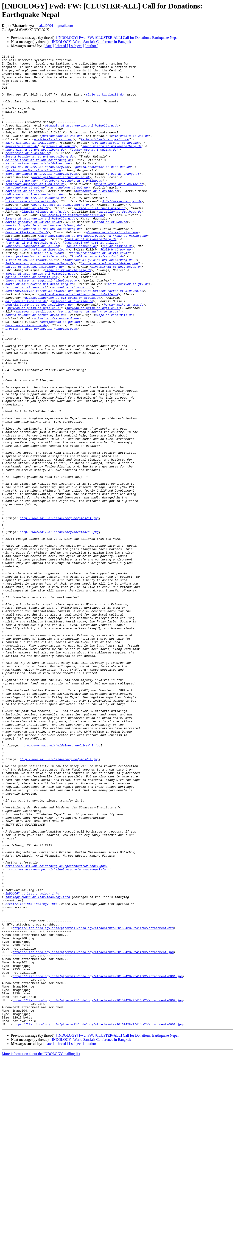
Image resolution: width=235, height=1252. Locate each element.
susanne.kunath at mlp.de (27, 239)
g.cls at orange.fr (123, 198)
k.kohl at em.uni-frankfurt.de (97, 297)
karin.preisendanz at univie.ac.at (99, 293)
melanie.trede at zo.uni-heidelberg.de (39, 181)
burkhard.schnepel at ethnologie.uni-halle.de (78, 342)
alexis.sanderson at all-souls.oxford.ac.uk (62, 346)
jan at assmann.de (81, 284)
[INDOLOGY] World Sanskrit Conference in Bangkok (90, 42)
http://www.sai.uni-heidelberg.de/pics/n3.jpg (61, 884)
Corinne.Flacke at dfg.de (27, 268)
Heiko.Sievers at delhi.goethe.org (61, 235)
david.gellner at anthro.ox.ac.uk (61, 202)
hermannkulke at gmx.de (123, 355)
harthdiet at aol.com (23, 218)
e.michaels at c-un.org (53, 156)
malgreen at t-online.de (26, 351)
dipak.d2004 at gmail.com (54, 26)
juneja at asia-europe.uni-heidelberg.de (40, 317)
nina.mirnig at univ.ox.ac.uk (116, 309)
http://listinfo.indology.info (31, 1074)
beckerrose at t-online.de (94, 169)
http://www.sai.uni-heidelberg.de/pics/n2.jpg (59, 627)
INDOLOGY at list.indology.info (32, 1061)
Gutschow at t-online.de (26, 379)
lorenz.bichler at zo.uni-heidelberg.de (39, 177)
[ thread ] (61, 46)
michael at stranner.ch (27, 334)
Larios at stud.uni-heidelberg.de (109, 305)
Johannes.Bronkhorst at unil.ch (91, 280)
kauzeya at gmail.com (34, 363)
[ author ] (91, 46)
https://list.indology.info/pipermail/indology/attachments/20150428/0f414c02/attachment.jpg (93, 1132)
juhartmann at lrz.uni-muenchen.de (35, 227)
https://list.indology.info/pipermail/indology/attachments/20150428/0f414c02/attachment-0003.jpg (98, 1218)
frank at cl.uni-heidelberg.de (90, 276)
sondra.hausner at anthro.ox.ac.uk (88, 363)
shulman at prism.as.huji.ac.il (34, 359)
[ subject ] (76, 46)
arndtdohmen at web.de (26, 214)
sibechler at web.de (110, 255)
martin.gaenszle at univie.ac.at (33, 255)
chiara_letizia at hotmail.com (31, 322)
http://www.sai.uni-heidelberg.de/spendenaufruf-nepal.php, (57, 1028)
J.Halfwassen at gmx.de (122, 231)
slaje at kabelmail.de (105, 103)
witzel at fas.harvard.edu (56, 371)
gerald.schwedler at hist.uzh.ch (103, 189)
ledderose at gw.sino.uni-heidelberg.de (98, 301)
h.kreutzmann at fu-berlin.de (31, 231)
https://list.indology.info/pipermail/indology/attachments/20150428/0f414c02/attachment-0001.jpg (98, 1161)
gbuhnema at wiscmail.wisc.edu (112, 268)
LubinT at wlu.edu (47, 293)
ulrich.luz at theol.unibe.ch (100, 239)
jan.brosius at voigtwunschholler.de (72, 247)
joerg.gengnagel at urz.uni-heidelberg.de (41, 198)
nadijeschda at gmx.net (61, 375)
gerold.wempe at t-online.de (119, 210)
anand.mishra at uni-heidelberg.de (111, 165)
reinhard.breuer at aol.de (115, 160)
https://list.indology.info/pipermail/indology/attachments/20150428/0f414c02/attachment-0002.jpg (98, 1189)
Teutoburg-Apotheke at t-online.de (72, 206)
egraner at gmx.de (21, 206)
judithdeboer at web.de (61, 152)
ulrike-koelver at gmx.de (127, 330)
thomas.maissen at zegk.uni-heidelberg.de (41, 326)
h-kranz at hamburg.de (128, 272)
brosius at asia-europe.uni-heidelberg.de (41, 384)
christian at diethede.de (119, 243)
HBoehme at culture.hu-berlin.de (35, 222)
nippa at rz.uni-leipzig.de (68, 313)
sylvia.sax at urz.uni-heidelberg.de (37, 189)
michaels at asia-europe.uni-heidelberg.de (81, 140)
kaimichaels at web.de (130, 152)
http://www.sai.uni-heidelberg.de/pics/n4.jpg (59, 900)
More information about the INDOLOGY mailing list (41, 1248)
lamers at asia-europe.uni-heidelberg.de (40, 251)
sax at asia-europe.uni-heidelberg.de (38, 185)
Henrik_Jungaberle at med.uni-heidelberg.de (43, 260)
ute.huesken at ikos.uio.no (45, 289)
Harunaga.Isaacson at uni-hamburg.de (70, 272)
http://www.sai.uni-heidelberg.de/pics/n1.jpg (59, 611)
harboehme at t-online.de (96, 218)
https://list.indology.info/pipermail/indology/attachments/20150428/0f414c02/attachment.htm (93, 1103)
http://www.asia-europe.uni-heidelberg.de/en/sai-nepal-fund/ (58, 1032)
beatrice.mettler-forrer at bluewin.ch (39, 338)
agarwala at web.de (22, 165)
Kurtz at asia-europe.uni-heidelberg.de (39, 330)
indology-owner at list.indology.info (38, 1065)
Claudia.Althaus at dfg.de (44, 243)
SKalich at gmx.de (115, 289)
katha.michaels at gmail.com (105, 156)
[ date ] (48, 46)
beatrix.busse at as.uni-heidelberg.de (39, 355)
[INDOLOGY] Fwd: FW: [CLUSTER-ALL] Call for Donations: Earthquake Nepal (117, 37)
